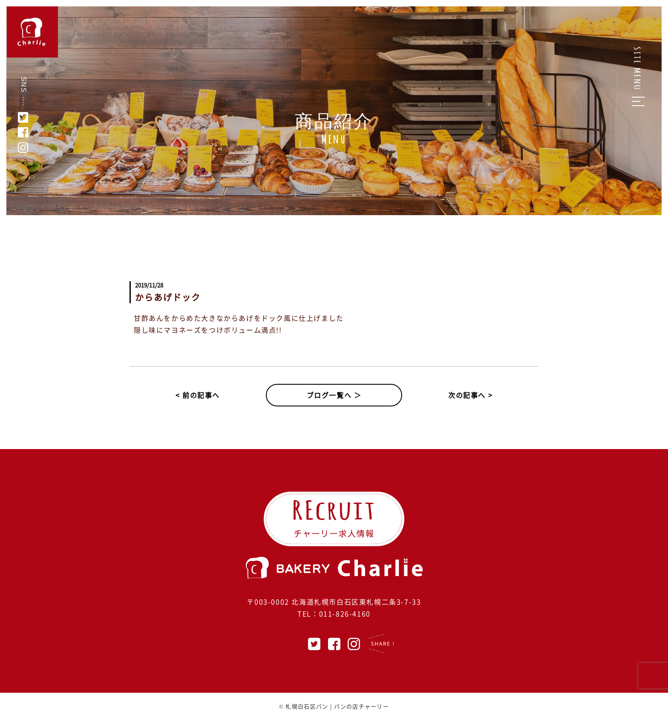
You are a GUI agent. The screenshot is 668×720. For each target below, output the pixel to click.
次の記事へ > (470, 395)
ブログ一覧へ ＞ (334, 395)
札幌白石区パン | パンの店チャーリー (337, 706)
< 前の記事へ (198, 395)
